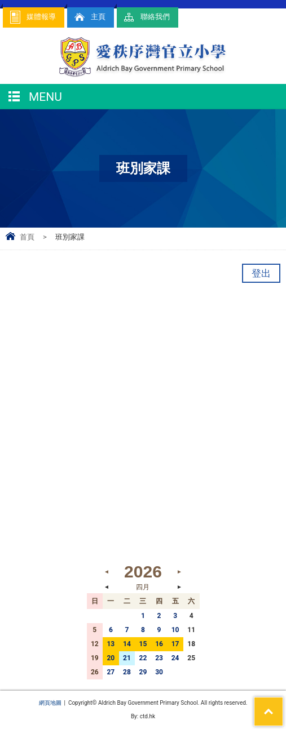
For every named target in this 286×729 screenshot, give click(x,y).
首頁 (27, 237)
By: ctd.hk (143, 716)
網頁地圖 (50, 703)
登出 (261, 273)
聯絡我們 (146, 17)
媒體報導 (32, 17)
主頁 (89, 17)
